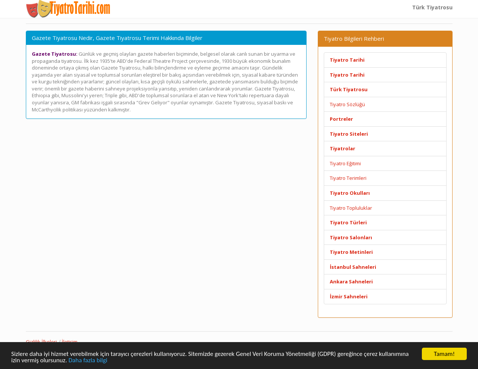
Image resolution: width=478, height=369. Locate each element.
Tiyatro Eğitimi (345, 163)
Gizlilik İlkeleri (41, 341)
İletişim (69, 341)
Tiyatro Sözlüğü (347, 104)
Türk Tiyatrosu (432, 7)
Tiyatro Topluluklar (351, 208)
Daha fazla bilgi (87, 361)
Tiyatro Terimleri (348, 178)
